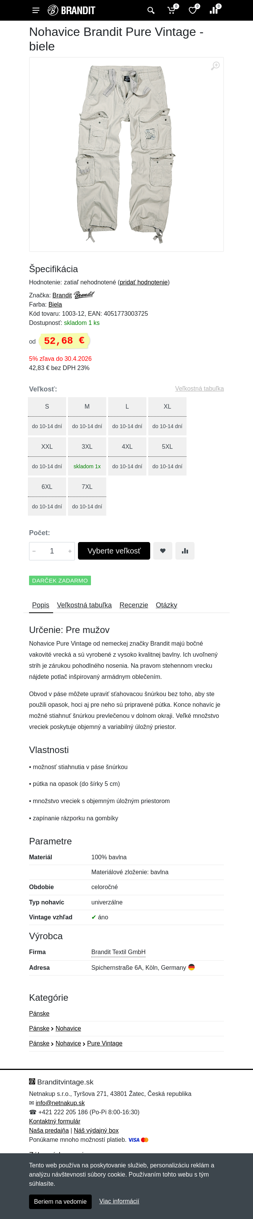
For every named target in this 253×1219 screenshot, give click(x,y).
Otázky (166, 605)
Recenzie (134, 605)
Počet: (39, 533)
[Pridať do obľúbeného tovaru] (162, 551)
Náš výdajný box (96, 1130)
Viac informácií (119, 1201)
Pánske (39, 1013)
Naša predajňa (49, 1130)
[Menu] (36, 10)
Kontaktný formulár (54, 1121)
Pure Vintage (104, 1043)
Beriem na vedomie (60, 1201)
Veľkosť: (43, 389)
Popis (40, 605)
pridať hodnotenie (143, 282)
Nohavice (68, 1028)
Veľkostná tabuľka (199, 388)
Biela (55, 304)
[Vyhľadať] (150, 10)
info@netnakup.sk (60, 1103)
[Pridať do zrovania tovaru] (185, 551)
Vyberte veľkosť (114, 551)
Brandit (62, 295)
